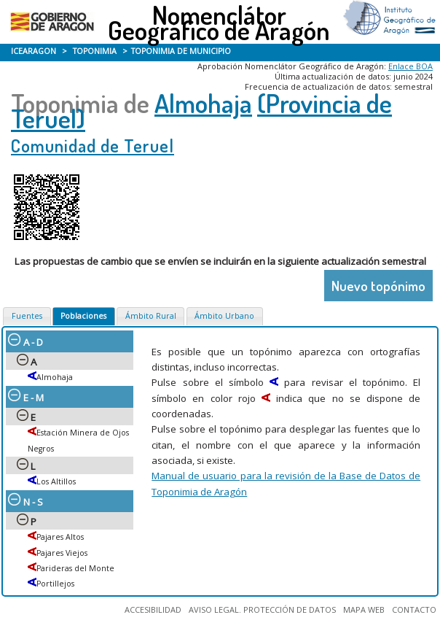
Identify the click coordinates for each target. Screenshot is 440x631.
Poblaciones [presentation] (83, 316)
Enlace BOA (410, 66)
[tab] (26, 316)
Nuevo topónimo (378, 285)
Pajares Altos (60, 537)
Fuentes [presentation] (27, 316)
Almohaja (203, 103)
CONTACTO (414, 609)
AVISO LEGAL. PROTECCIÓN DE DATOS (262, 609)
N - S (25, 501)
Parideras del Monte (75, 568)
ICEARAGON (33, 51)
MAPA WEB (364, 609)
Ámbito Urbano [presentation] (224, 316)
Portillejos (55, 583)
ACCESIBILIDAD (153, 609)
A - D (25, 342)
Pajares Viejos (61, 553)
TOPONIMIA (95, 51)
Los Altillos (56, 481)
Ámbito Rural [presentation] (150, 316)
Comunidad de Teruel (92, 145)
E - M (26, 397)
